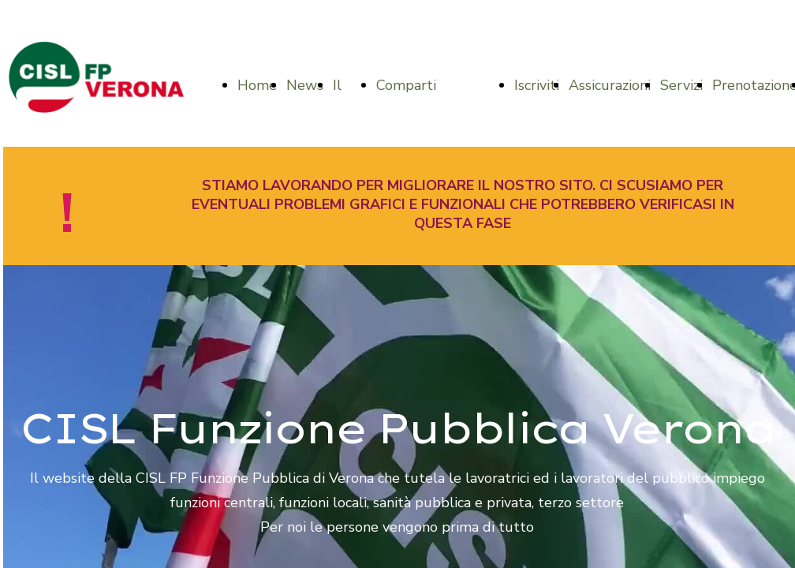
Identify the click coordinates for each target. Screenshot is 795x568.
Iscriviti (536, 85)
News (304, 85)
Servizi (681, 85)
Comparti (406, 85)
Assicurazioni (610, 85)
